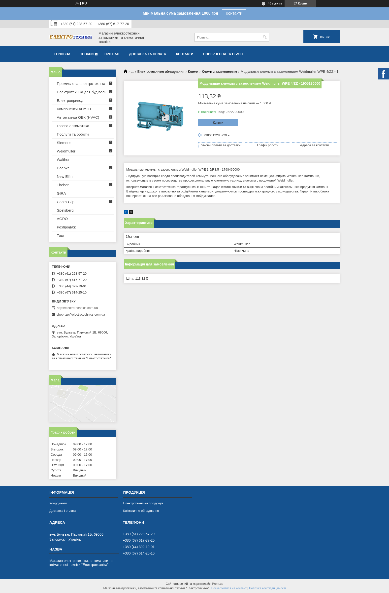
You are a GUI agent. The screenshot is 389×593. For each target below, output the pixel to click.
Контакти (234, 13)
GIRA (61, 193)
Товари (87, 54)
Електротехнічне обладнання (160, 72)
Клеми (193, 72)
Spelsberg (65, 210)
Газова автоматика (73, 126)
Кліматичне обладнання (141, 511)
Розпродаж (66, 227)
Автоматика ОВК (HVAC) (78, 117)
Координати (58, 503)
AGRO (62, 219)
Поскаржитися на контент (229, 588)
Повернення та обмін (223, 54)
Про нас (111, 54)
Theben (63, 185)
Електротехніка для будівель (81, 92)
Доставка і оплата (62, 511)
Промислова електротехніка (81, 83)
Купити (218, 122)
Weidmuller (66, 151)
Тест (61, 235)
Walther (63, 159)
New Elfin (64, 176)
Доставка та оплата (147, 54)
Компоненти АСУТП (74, 109)
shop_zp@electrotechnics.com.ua (81, 314)
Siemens (64, 143)
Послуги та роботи (73, 134)
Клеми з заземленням (219, 72)
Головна (62, 54)
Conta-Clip (65, 202)
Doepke (63, 168)
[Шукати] (264, 37)
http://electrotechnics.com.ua (77, 308)
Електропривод (70, 100)
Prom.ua (217, 584)
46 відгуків (275, 3)
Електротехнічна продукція (143, 503)
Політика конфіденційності (267, 588)
